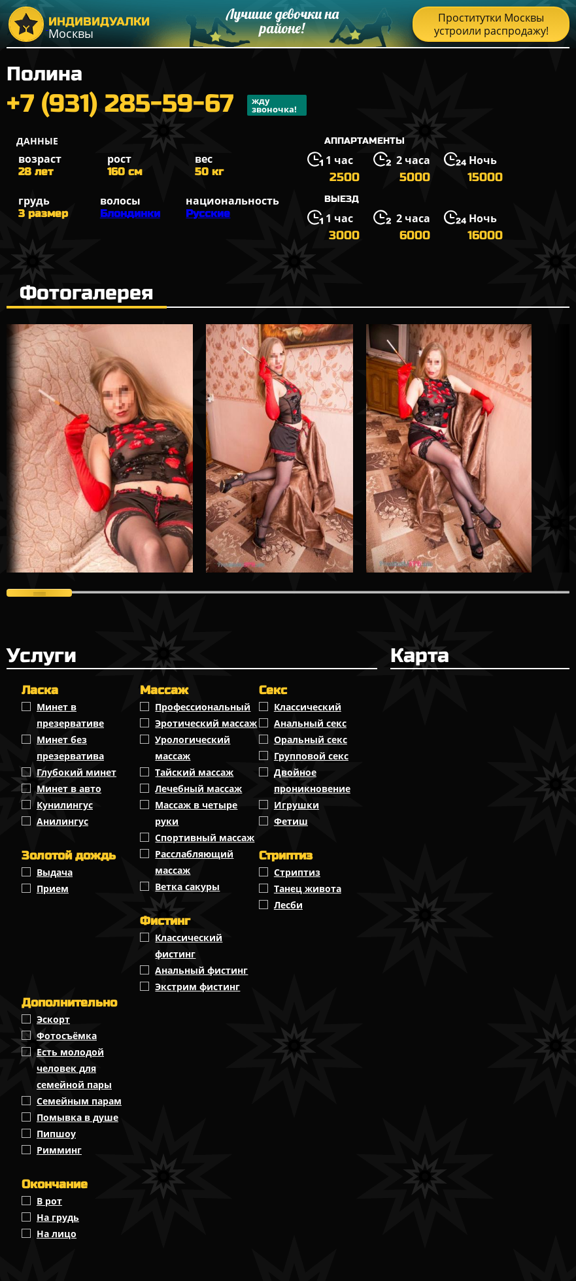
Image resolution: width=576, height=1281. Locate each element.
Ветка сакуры (187, 886)
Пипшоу (56, 1133)
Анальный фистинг (201, 970)
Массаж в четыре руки (196, 813)
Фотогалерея (87, 293)
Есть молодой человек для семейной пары (74, 1068)
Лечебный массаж (198, 788)
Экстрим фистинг (197, 986)
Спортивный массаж (204, 837)
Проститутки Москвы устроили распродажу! (491, 24)
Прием (53, 888)
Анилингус (62, 821)
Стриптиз (297, 872)
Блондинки (130, 213)
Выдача (55, 872)
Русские (208, 213)
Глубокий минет (76, 772)
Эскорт (53, 1019)
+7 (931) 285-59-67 (157, 105)
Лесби (288, 905)
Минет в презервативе (70, 715)
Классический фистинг (188, 945)
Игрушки (296, 805)
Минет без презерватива (70, 747)
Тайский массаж (194, 772)
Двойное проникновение (312, 780)
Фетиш (291, 821)
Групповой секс (311, 756)
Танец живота (307, 888)
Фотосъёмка (67, 1035)
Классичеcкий (307, 707)
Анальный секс (310, 723)
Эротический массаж (206, 723)
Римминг (59, 1150)
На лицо (56, 1233)
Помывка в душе (77, 1117)
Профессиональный (202, 707)
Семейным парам (79, 1101)
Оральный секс (310, 739)
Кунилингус (65, 805)
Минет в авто (69, 788)
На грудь (58, 1217)
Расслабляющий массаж (194, 862)
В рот (49, 1201)
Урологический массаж (192, 747)
